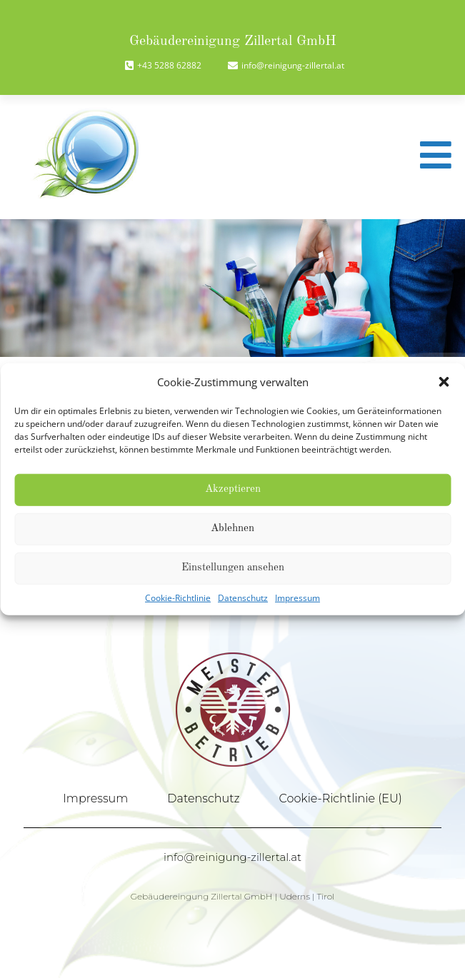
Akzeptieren (233, 489)
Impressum (297, 597)
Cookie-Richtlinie (178, 597)
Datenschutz (243, 597)
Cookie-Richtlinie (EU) (340, 798)
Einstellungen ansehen (232, 568)
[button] (443, 382)
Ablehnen (232, 528)
